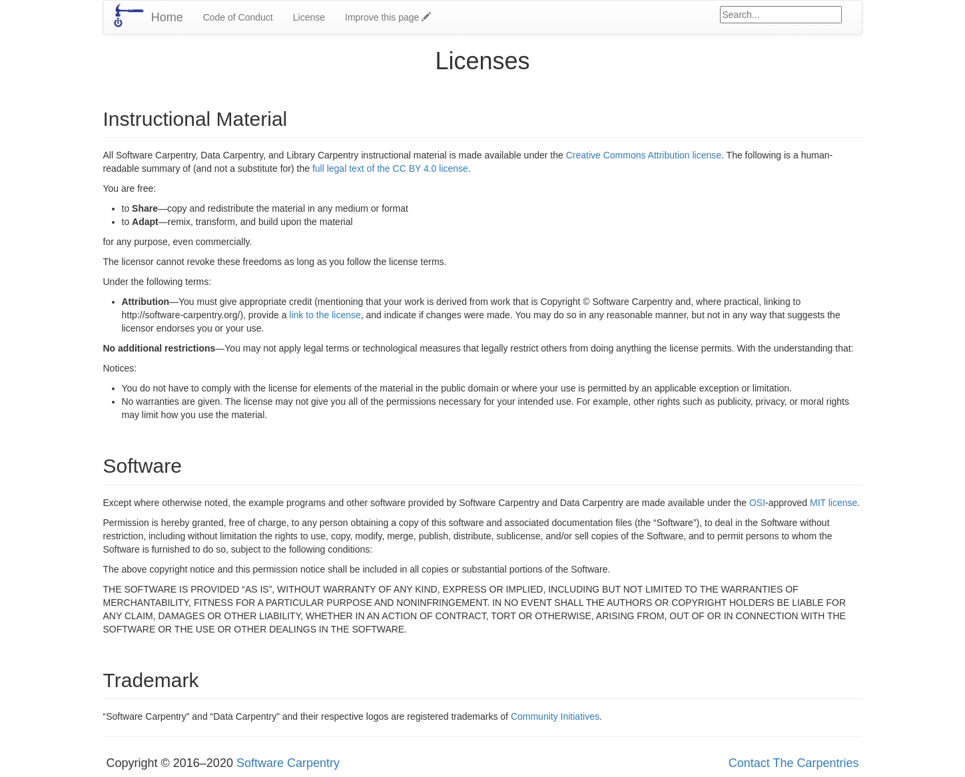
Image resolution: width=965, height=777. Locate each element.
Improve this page (388, 17)
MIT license (833, 502)
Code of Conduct (238, 17)
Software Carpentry (288, 763)
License (309, 17)
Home (167, 17)
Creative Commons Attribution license (643, 155)
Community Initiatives (555, 716)
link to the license (324, 315)
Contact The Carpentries (794, 763)
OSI (757, 502)
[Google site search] (781, 14)
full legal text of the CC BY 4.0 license (390, 168)
